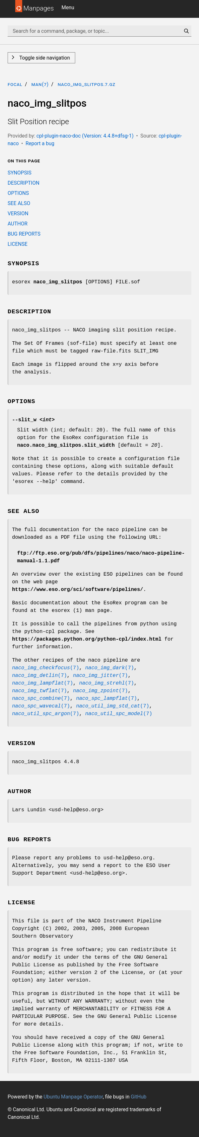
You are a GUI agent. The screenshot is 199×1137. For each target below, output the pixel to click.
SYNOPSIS (19, 173)
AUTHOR (18, 224)
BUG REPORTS (24, 234)
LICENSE (17, 244)
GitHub (138, 1097)
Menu (68, 7)
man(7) (40, 84)
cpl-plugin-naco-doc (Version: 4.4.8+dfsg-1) (85, 136)
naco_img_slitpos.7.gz (87, 84)
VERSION (18, 213)
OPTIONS (18, 193)
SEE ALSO (19, 203)
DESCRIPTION (23, 183)
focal (15, 84)
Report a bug (39, 143)
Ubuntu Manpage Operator (73, 1097)
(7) (45, 668)
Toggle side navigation (44, 58)
